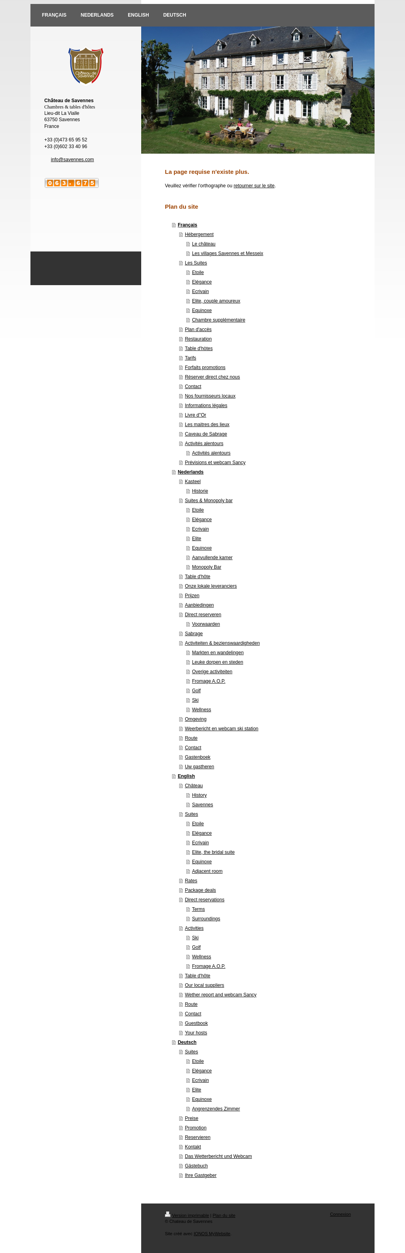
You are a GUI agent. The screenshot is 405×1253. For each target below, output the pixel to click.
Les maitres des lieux (207, 424)
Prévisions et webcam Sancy (215, 462)
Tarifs (190, 358)
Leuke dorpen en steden (217, 662)
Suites (191, 814)
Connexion (340, 1214)
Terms (198, 909)
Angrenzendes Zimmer (216, 1109)
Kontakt (193, 1147)
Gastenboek (197, 757)
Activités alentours (204, 443)
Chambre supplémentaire (218, 320)
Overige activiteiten (212, 671)
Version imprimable (187, 1215)
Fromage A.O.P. (208, 681)
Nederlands (190, 472)
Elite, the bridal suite (213, 852)
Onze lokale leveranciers (211, 586)
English (186, 776)
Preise (191, 1118)
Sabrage (193, 633)
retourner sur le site (254, 186)
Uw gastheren (199, 766)
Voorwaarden (206, 624)
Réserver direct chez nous (212, 377)
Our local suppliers (204, 985)
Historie (200, 491)
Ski (195, 700)
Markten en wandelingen (218, 652)
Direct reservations (204, 900)
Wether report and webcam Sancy (220, 995)
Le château (203, 244)
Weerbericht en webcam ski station (221, 728)
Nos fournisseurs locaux (210, 396)
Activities (194, 928)
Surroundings (206, 919)
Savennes (202, 804)
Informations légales (206, 405)
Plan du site (224, 1215)
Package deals (200, 890)
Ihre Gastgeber (200, 1175)
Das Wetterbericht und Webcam (218, 1156)
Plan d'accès (198, 329)
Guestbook (196, 1023)
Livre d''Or (195, 415)
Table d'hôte (197, 576)
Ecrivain (200, 291)
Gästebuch (196, 1166)
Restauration (198, 339)
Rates (191, 881)
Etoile (198, 272)
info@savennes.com (72, 159)
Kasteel (193, 481)
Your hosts (196, 1033)
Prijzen (192, 595)
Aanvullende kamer (212, 557)
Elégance (202, 282)
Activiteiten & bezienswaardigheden (222, 643)
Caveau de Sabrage (206, 434)
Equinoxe (202, 310)
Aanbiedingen (199, 605)
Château (193, 785)
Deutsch (187, 1042)
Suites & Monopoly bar (209, 500)
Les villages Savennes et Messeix (227, 253)
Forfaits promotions (205, 367)
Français (187, 225)
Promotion (195, 1128)
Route (191, 738)
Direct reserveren (203, 614)
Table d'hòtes (198, 348)
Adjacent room (207, 871)
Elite (196, 538)
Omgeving (195, 719)
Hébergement (199, 234)
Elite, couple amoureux (216, 301)
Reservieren (197, 1137)
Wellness (201, 709)
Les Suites (196, 263)
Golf (196, 690)
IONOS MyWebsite (212, 1233)
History (199, 795)
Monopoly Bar (206, 567)
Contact (193, 386)
